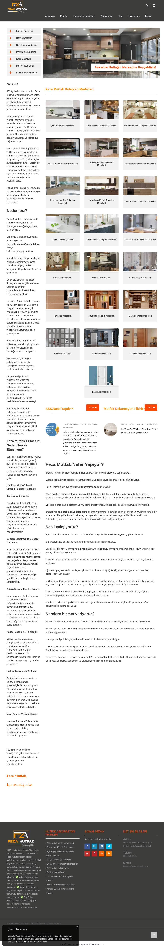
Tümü (93, 408)
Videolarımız (106, 16)
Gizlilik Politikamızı (20, 941)
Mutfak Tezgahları (20, 66)
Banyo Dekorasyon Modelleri (58, 860)
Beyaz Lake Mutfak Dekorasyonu (60, 847)
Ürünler (64, 16)
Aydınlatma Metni (54, 923)
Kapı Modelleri (19, 59)
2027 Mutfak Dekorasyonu (57, 868)
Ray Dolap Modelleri (22, 45)
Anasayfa (50, 16)
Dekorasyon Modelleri (84, 16)
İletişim (148, 16)
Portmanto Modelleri (21, 52)
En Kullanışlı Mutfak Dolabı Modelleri (62, 864)
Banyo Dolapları (19, 38)
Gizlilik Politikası (13, 923)
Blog (120, 16)
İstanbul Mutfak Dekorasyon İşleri (60, 885)
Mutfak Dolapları (20, 31)
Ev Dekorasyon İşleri (55, 872)
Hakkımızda (134, 16)
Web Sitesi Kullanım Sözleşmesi (33, 923)
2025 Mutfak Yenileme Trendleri (60, 843)
